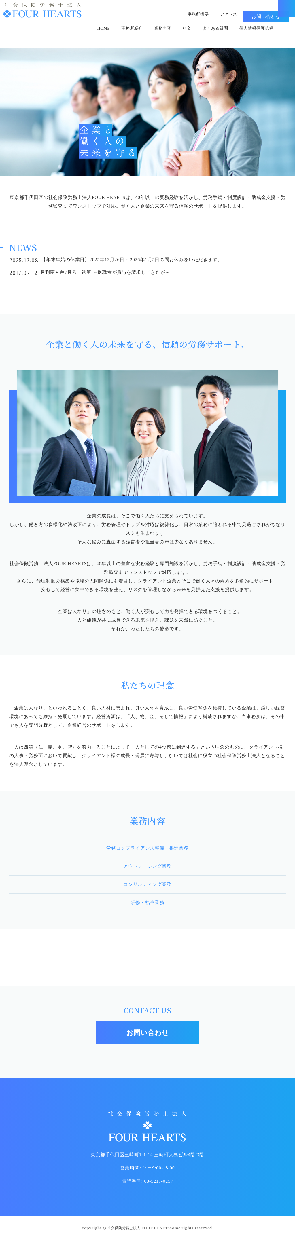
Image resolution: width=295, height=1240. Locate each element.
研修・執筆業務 (147, 902)
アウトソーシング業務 (147, 866)
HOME (99, 36)
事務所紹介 (130, 36)
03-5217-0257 (158, 1181)
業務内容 (163, 36)
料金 (189, 36)
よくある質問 (220, 36)
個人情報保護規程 (265, 36)
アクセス (227, 14)
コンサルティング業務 (147, 884)
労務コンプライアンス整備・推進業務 (147, 848)
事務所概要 (194, 14)
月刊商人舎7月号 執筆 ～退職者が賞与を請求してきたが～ (105, 272)
